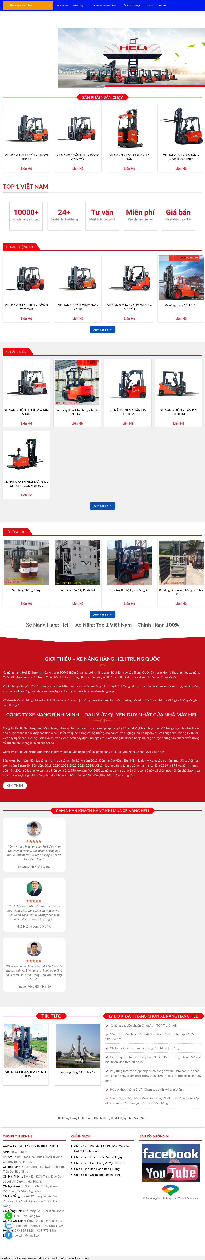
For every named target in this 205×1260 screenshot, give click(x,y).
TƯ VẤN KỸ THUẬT (131, 5)
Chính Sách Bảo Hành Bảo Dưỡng (97, 1169)
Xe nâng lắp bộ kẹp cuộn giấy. (129, 590)
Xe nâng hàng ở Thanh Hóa (78, 1072)
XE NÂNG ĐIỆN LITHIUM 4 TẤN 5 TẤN (26, 412)
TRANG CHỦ (61, 5)
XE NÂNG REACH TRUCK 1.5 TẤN (129, 157)
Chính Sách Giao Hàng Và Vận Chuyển (99, 1163)
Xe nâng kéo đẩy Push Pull (77, 590)
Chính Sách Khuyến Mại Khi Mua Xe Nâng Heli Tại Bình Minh (102, 1148)
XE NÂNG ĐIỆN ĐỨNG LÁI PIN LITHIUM (25, 1074)
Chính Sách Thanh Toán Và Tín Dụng (98, 1157)
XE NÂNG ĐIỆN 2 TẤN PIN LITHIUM (178, 412)
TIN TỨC (163, 5)
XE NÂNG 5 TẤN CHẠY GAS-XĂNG (78, 307)
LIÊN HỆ (150, 5)
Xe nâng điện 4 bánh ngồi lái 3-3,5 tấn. (77, 412)
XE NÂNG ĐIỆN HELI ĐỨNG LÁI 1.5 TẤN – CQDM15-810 (26, 483)
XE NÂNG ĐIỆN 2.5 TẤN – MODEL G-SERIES (181, 157)
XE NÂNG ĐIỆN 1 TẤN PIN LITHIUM (128, 412)
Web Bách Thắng (80, 1258)
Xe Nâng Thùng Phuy (26, 590)
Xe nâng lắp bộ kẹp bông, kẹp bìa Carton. (181, 592)
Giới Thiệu (80, 5)
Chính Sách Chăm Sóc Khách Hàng (97, 1174)
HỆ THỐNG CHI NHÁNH (104, 5)
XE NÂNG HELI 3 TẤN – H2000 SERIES (26, 157)
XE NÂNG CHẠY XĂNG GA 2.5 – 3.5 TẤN (129, 307)
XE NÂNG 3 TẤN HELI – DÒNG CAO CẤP (78, 157)
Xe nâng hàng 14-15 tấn (181, 305)
